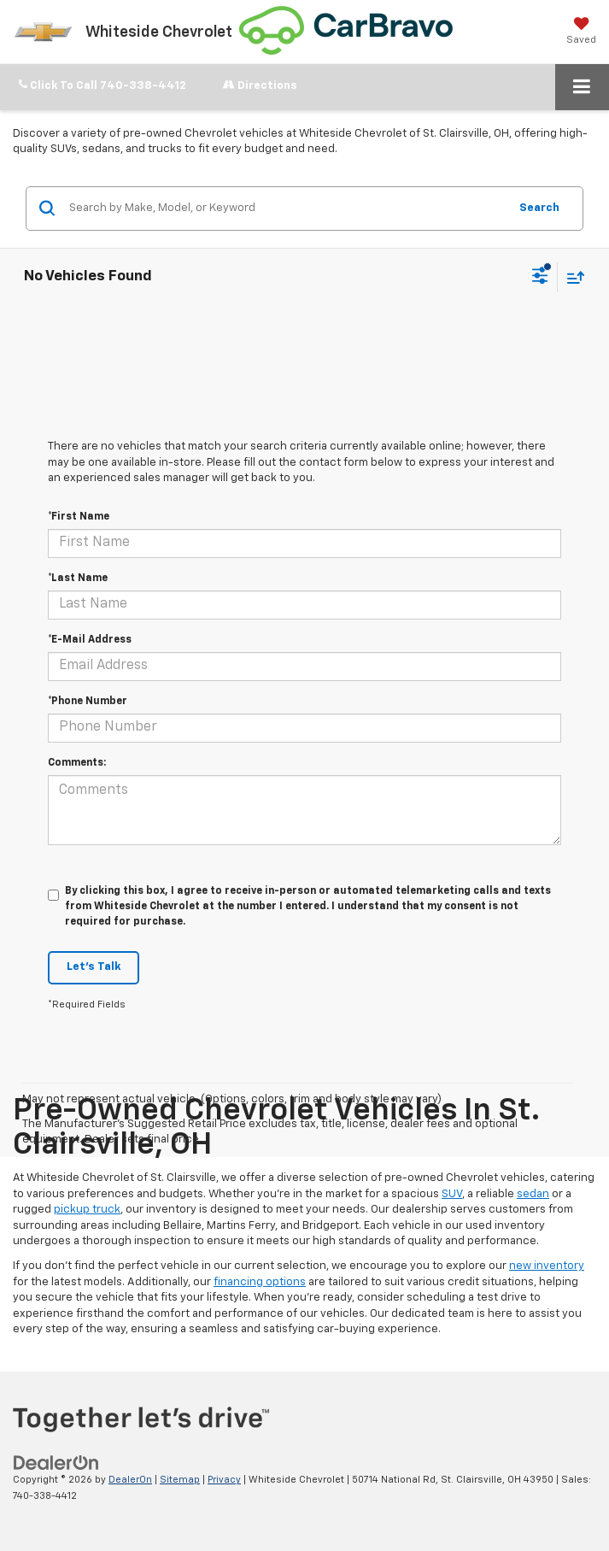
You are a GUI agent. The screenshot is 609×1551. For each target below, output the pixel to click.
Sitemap (180, 1479)
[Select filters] (540, 278)
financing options (260, 1282)
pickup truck (87, 1209)
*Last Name (78, 578)
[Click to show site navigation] (582, 87)
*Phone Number (87, 701)
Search (539, 208)
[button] (102, 86)
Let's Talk (93, 966)
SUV (452, 1194)
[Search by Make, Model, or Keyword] (286, 208)
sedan (533, 1194)
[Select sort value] (571, 277)
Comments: (77, 763)
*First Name (78, 517)
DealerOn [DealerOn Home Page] (130, 1479)
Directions (260, 85)
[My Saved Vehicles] (581, 31)
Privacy (224, 1479)
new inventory (546, 1266)
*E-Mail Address (90, 640)
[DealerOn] (56, 1463)
